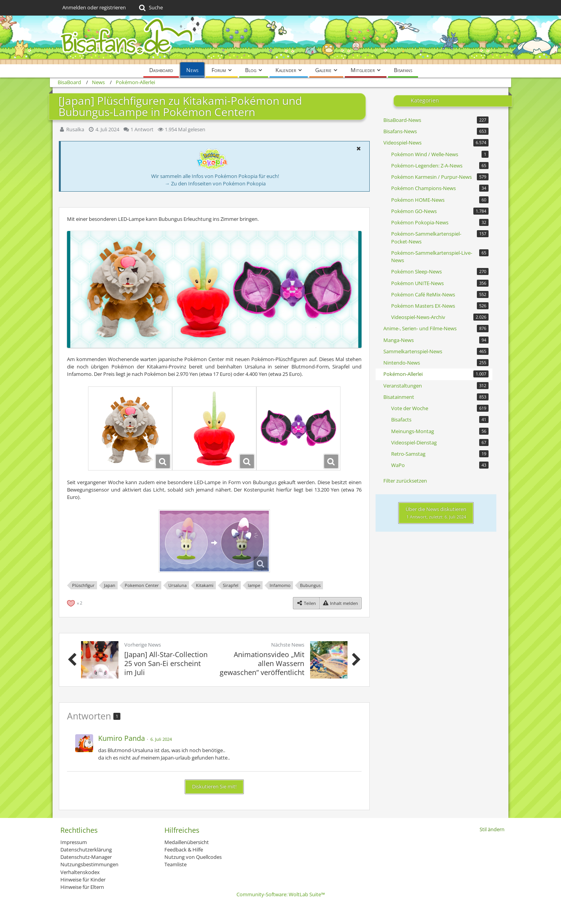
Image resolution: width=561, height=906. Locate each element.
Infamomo (280, 585)
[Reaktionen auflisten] (75, 602)
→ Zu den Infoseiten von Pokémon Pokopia (215, 183)
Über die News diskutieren (436, 513)
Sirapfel (230, 585)
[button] (358, 148)
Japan (109, 585)
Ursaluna (177, 585)
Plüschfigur (83, 585)
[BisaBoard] (280, 40)
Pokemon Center (142, 585)
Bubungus (310, 585)
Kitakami (204, 585)
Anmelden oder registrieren (94, 7)
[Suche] (150, 8)
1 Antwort (142, 129)
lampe (254, 585)
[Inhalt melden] (340, 603)
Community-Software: (280, 894)
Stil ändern (492, 829)
